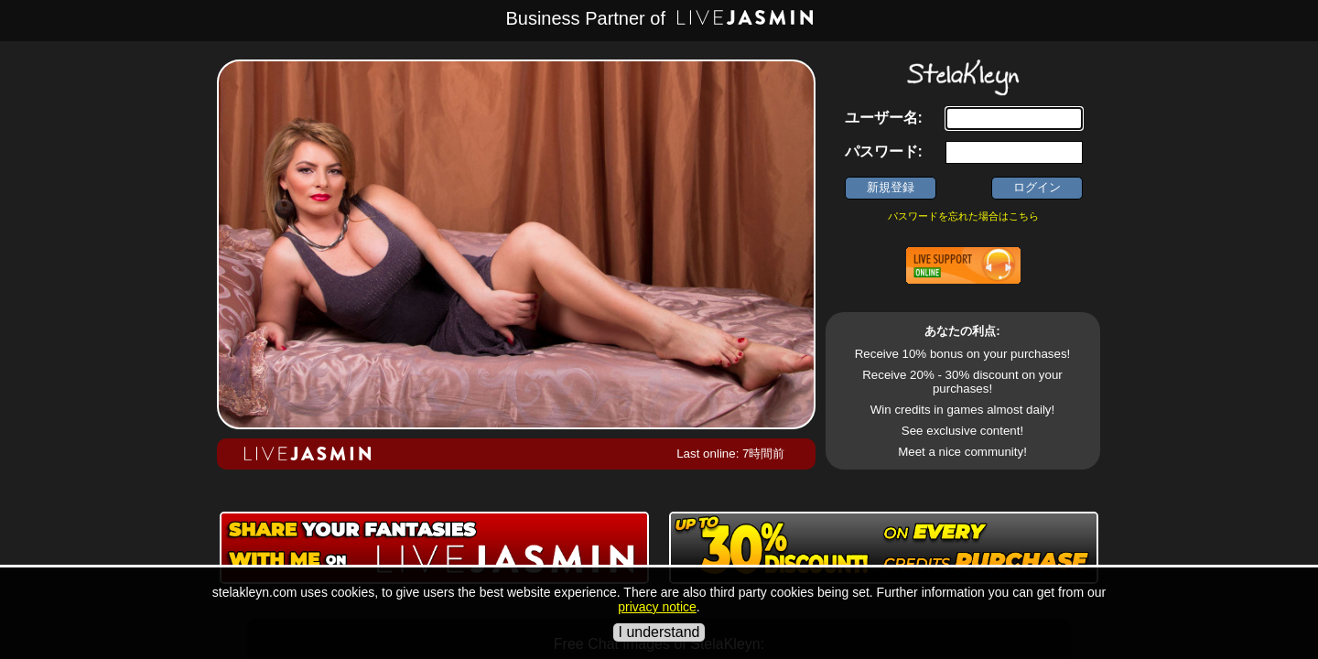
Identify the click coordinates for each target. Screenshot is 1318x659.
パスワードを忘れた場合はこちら (963, 216)
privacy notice (657, 607)
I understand (659, 632)
